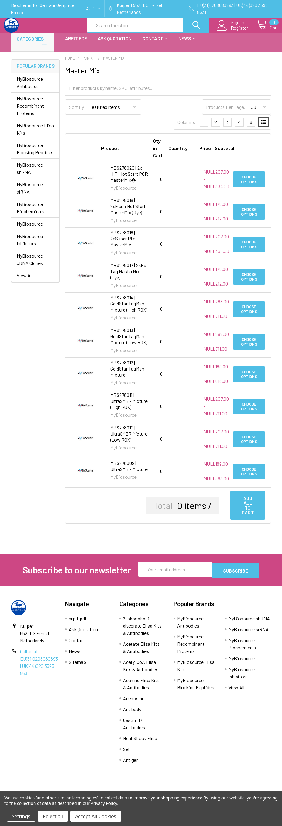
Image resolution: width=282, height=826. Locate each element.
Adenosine (133, 702)
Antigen (131, 764)
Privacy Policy (104, 803)
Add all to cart (248, 511)
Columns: (187, 127)
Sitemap (77, 666)
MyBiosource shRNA (30, 173)
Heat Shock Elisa (140, 742)
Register (232, 31)
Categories (30, 44)
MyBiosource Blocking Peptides (35, 154)
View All (24, 281)
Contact (155, 44)
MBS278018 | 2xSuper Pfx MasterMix (122, 244)
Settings (21, 816)
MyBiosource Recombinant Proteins (30, 111)
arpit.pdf (76, 44)
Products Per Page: (226, 112)
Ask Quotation (114, 44)
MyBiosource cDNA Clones (30, 264)
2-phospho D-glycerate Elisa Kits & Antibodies (142, 629)
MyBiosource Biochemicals (30, 213)
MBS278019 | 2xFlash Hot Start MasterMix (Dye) (128, 211)
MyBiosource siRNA (30, 193)
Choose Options (249, 184)
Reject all (53, 816)
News (186, 44)
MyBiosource (30, 229)
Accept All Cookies (95, 816)
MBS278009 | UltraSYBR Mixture (129, 471)
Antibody (132, 713)
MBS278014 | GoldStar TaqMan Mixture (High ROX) (128, 309)
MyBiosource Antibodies (30, 87)
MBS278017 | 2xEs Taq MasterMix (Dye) (128, 277)
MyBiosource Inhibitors (30, 245)
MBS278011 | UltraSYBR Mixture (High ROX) (129, 406)
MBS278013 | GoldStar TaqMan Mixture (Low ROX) (128, 342)
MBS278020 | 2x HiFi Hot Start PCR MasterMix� (129, 179)
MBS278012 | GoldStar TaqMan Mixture (127, 374)
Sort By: (77, 112)
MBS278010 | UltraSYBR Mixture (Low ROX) (129, 439)
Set (126, 753)
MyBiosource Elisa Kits (35, 134)
